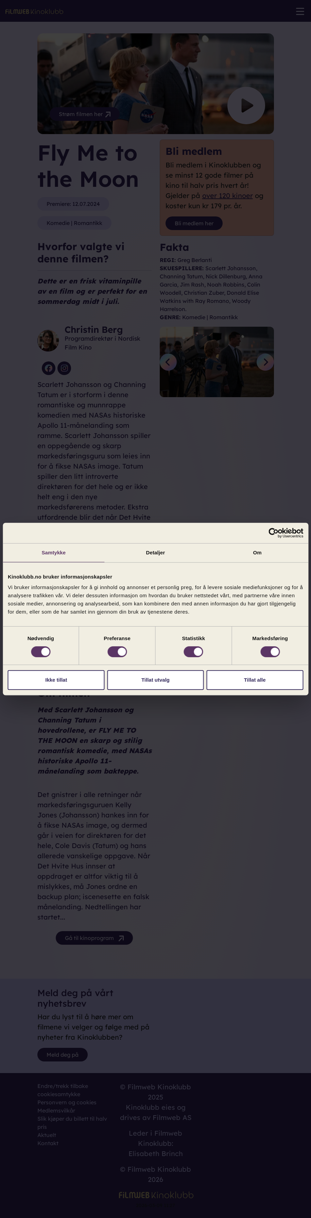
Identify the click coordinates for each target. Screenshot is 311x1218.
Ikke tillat (56, 680)
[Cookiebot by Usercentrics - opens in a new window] (273, 533)
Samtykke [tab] (53, 552)
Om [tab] (257, 552)
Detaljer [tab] (155, 552)
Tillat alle (255, 680)
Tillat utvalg (155, 680)
